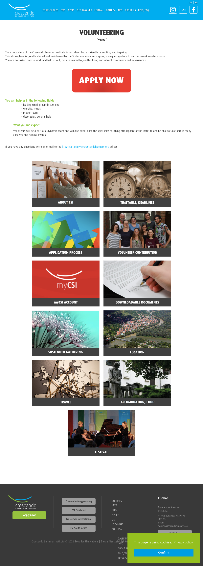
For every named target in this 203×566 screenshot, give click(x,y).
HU (196, 2)
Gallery (110, 10)
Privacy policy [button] (183, 542)
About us (130, 10)
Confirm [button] (163, 552)
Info (120, 10)
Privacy (122, 558)
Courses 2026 (50, 10)
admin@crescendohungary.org (173, 526)
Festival (99, 10)
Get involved (84, 10)
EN (191, 2)
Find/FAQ (143, 10)
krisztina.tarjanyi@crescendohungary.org (85, 147)
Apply (71, 10)
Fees (63, 10)
